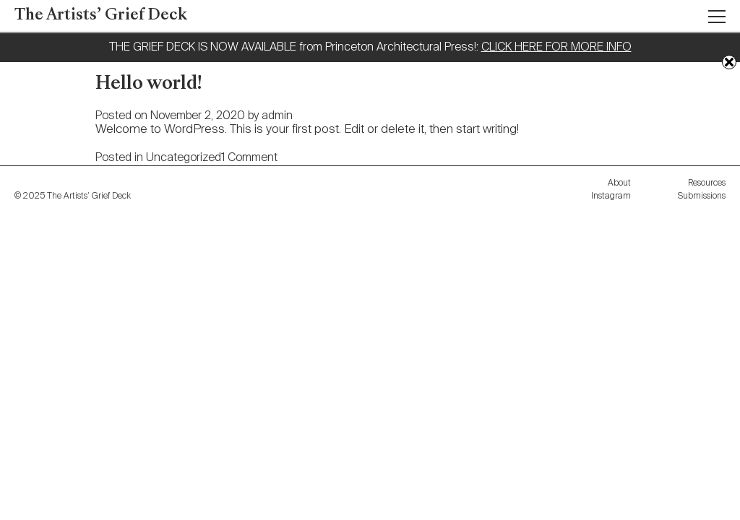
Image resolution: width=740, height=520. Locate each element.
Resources (707, 183)
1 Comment (249, 158)
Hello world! (148, 84)
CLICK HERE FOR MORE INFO (556, 47)
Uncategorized (183, 158)
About (619, 183)
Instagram (611, 196)
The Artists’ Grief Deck (100, 16)
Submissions (702, 196)
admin (277, 116)
